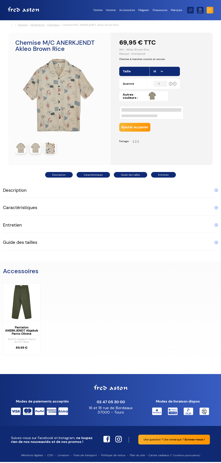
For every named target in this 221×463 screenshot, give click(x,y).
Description (59, 175)
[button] (98, 10)
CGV (50, 456)
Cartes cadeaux (174, 456)
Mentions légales (32, 456)
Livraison (63, 456)
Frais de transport (85, 456)
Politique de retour (113, 456)
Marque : (124, 55)
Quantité (130, 87)
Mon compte (200, 10)
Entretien (163, 175)
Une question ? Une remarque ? (174, 440)
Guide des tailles (130, 175)
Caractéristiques (93, 175)
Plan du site (137, 456)
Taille (127, 75)
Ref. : (122, 51)
